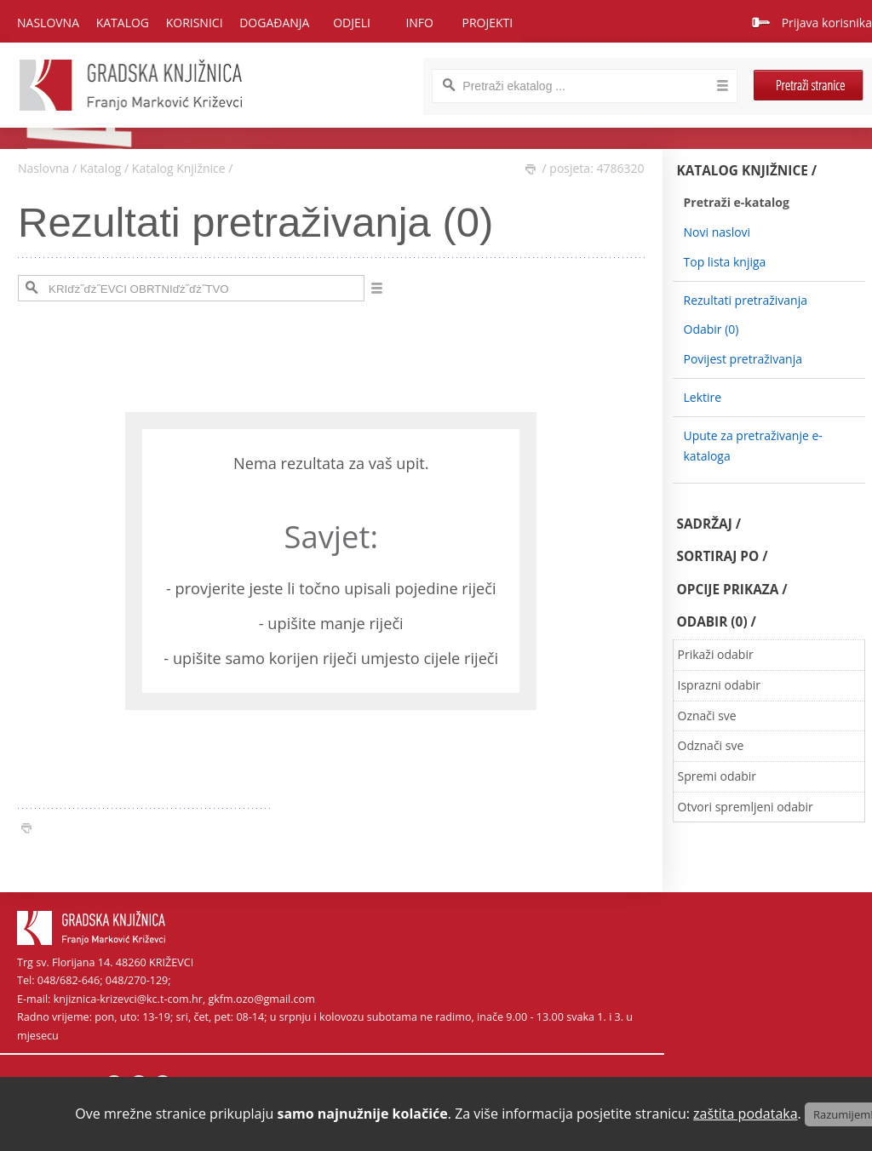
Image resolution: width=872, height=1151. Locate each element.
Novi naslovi (717, 232)
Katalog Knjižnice (179, 168)
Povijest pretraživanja (743, 359)
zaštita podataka (745, 1113)
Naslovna (48, 22)
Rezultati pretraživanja (746, 300)
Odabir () (711, 329)
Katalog (101, 168)
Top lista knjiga (725, 262)
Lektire (703, 397)
